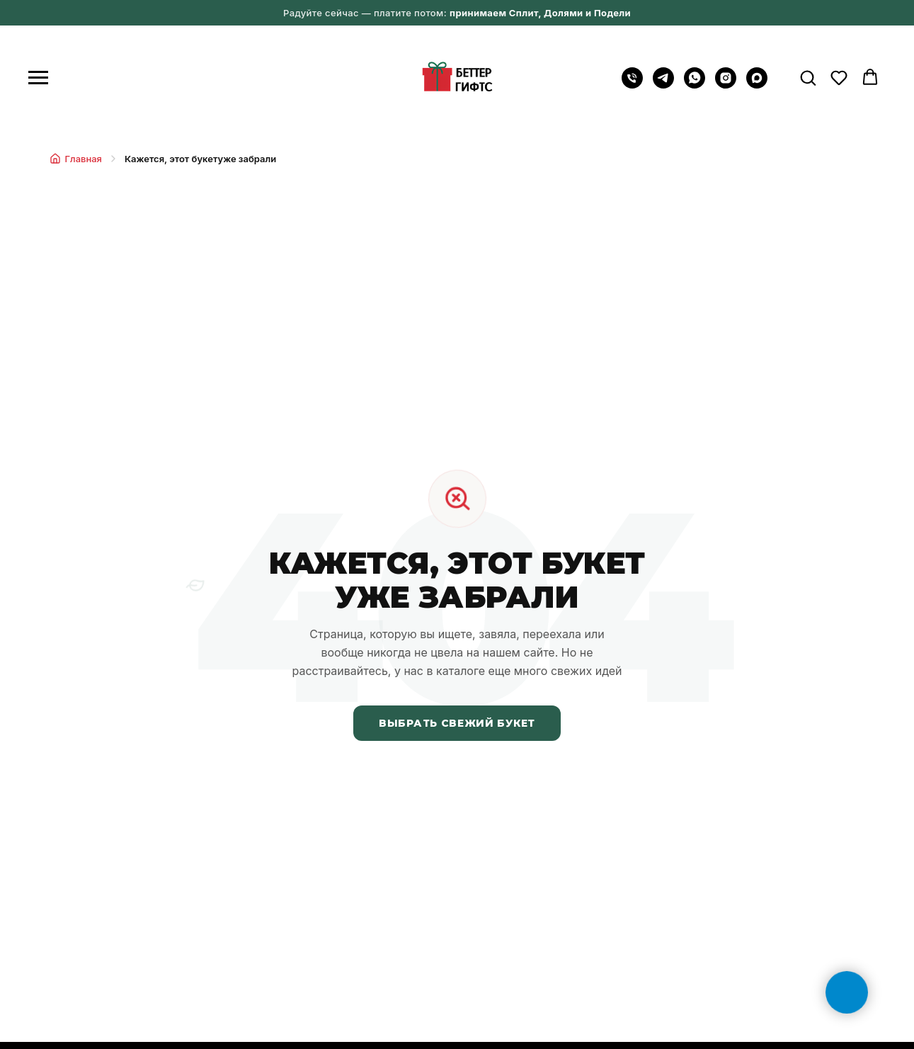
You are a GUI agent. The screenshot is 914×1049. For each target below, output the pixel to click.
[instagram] (725, 85)
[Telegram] (663, 85)
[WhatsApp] (694, 85)
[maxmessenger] (756, 85)
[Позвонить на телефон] (632, 85)
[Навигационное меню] (38, 78)
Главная (76, 158)
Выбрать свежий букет (457, 723)
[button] (807, 77)
